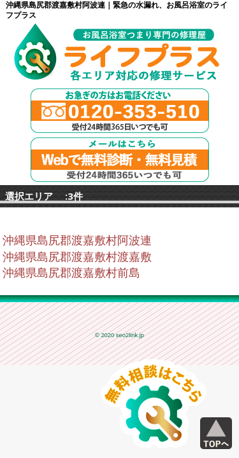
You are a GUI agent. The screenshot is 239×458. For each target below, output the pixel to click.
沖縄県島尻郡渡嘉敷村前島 (71, 273)
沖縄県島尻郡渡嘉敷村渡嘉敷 (77, 257)
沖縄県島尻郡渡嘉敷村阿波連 (77, 240)
